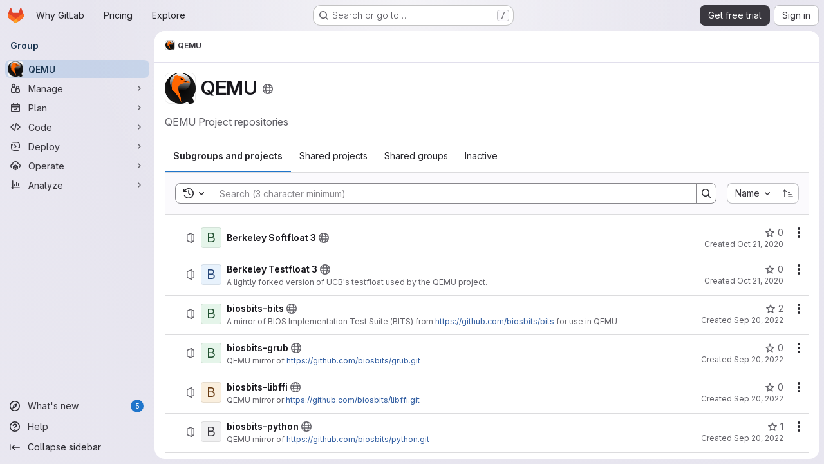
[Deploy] (77, 146)
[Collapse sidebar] (77, 447)
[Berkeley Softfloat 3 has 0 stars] (773, 232)
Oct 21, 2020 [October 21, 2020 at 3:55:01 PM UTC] (759, 280)
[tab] (228, 156)
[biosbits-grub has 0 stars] (773, 348)
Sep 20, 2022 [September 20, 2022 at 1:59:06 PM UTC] (758, 438)
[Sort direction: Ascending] (788, 193)
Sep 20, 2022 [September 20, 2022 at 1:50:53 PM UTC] (758, 359)
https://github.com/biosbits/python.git (357, 439)
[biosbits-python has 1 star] (775, 426)
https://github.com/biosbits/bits (494, 321)
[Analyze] (77, 185)
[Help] (77, 427)
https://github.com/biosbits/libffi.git (353, 400)
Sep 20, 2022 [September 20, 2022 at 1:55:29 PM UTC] (758, 398)
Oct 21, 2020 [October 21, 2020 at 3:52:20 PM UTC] (759, 244)
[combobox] (751, 193)
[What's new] (77, 406)
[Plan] (77, 108)
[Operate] (77, 166)
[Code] (77, 127)
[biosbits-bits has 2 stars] (774, 309)
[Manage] (77, 88)
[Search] (447, 193)
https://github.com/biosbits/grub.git (353, 360)
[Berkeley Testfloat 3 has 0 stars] (773, 269)
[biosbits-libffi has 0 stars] (773, 387)
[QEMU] (77, 69)
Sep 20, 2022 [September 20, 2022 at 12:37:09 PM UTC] (758, 320)
